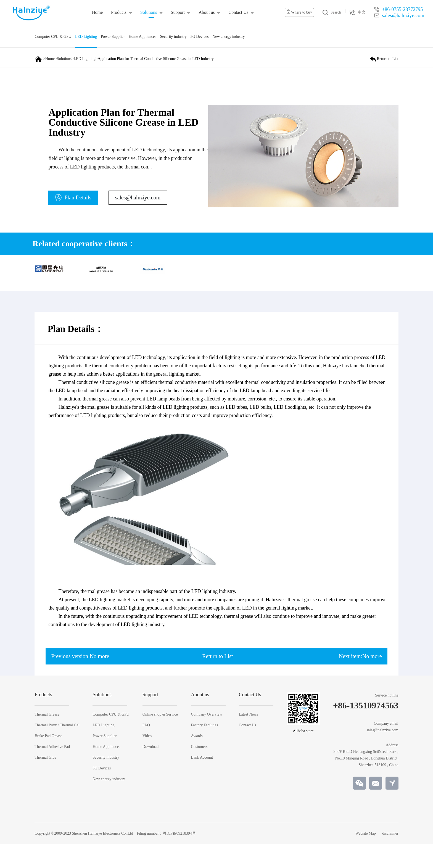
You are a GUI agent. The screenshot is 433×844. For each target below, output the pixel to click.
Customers (199, 747)
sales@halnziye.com (137, 202)
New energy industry (109, 779)
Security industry (106, 757)
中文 (358, 12)
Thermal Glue (45, 757)
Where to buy (299, 11)
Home (50, 59)
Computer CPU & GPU (111, 714)
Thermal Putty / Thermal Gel (57, 725)
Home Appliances (106, 747)
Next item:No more (360, 656)
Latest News (248, 714)
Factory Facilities (204, 725)
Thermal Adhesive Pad (52, 747)
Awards (197, 736)
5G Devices (102, 768)
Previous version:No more (80, 656)
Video (147, 736)
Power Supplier (105, 736)
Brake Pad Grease (48, 736)
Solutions (64, 59)
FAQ (146, 725)
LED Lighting (85, 59)
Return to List (217, 656)
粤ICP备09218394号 (179, 833)
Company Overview (206, 714)
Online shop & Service (160, 714)
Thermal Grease (47, 714)
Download (150, 747)
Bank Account (202, 757)
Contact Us (247, 725)
